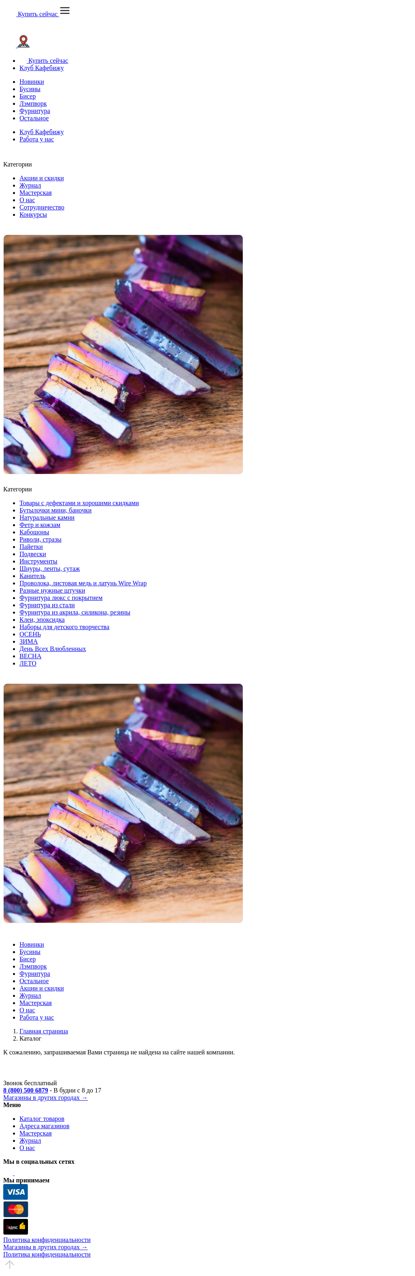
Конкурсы (33, 214)
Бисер (27, 96)
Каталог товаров (41, 1118)
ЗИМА (28, 641)
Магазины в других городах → (45, 1097)
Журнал (30, 185)
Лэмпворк (33, 103)
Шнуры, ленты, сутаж (49, 568)
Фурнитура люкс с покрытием (61, 597)
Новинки (31, 81)
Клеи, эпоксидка (42, 619)
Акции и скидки (41, 178)
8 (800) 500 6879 (25, 1090)
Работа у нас (36, 139)
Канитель (32, 575)
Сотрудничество (41, 207)
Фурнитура (34, 110)
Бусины (30, 88)
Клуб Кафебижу (41, 67)
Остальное (34, 118)
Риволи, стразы (40, 539)
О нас (27, 199)
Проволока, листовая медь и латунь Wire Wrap (83, 583)
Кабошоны (34, 532)
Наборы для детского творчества (64, 626)
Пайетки (31, 546)
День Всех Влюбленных (52, 648)
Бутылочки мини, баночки (55, 510)
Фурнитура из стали (47, 605)
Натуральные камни (47, 517)
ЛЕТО (27, 663)
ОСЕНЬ (30, 634)
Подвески (32, 554)
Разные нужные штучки (52, 590)
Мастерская (35, 192)
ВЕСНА (30, 656)
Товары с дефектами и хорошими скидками (79, 502)
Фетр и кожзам (39, 524)
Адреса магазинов (44, 1125)
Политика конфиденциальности (47, 1239)
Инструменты (38, 561)
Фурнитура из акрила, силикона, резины (74, 612)
